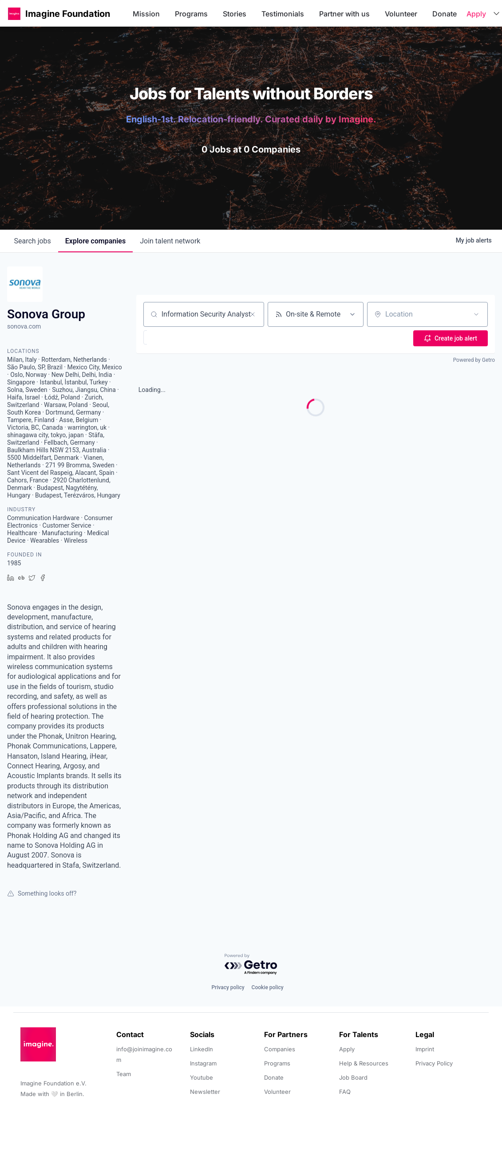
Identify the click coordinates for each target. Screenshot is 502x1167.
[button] (14, 13)
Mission (146, 13)
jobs (32, 241)
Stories (234, 13)
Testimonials (282, 13)
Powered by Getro (474, 359)
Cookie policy (268, 987)
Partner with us (344, 13)
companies (95, 241)
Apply (476, 13)
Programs (191, 13)
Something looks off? (41, 893)
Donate (444, 13)
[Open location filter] (476, 314)
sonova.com (24, 326)
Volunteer (401, 13)
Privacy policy (227, 987)
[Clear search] (252, 314)
